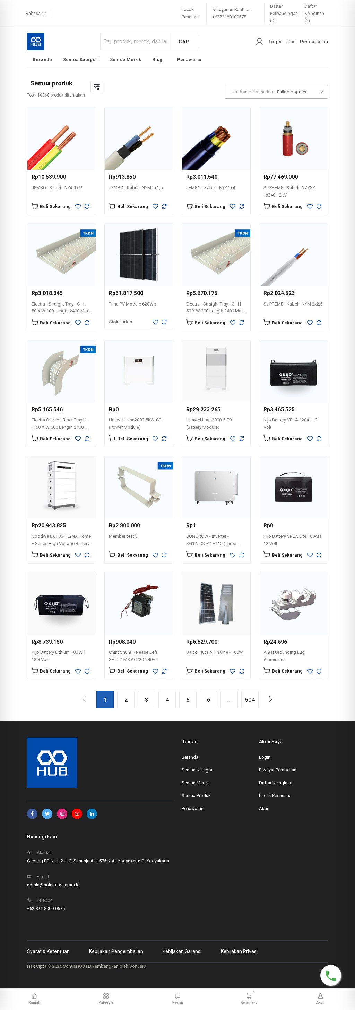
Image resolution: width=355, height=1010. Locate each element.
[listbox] (117, 59)
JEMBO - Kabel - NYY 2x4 (210, 187)
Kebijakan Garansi (182, 951)
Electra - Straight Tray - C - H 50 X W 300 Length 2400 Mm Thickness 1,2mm (214, 311)
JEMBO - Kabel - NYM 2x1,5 (136, 187)
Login (275, 41)
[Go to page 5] (188, 699)
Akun (264, 808)
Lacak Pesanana (275, 795)
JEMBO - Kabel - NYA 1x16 (57, 187)
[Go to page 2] (126, 699)
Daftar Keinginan (275, 782)
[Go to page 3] (146, 699)
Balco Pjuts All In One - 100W (214, 652)
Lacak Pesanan (190, 13)
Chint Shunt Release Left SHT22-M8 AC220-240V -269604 (133, 659)
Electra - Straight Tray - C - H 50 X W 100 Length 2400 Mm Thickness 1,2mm (60, 311)
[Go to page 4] (167, 699)
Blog (157, 59)
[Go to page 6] (208, 699)
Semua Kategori (81, 59)
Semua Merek (125, 59)
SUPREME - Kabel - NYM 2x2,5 (292, 304)
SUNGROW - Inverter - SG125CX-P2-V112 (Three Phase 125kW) (211, 543)
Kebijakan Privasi (239, 951)
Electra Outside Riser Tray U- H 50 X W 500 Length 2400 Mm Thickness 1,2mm (60, 427)
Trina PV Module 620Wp (132, 304)
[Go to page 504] (250, 699)
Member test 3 (123, 536)
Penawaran (190, 59)
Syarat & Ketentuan (48, 951)
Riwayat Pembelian (277, 770)
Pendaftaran (314, 41)
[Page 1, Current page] (105, 699)
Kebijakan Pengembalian (116, 951)
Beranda (42, 59)
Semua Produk (196, 795)
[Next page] (270, 699)
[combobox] (276, 92)
